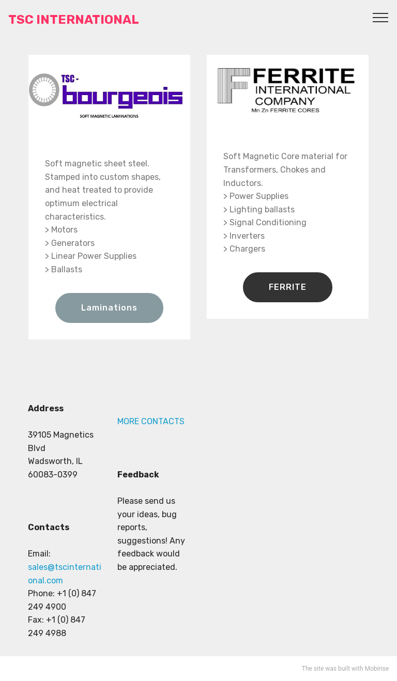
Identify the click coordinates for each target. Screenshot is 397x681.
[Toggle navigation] (381, 17)
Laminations (109, 308)
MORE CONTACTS (151, 421)
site (319, 668)
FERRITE (288, 287)
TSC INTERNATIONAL (73, 20)
